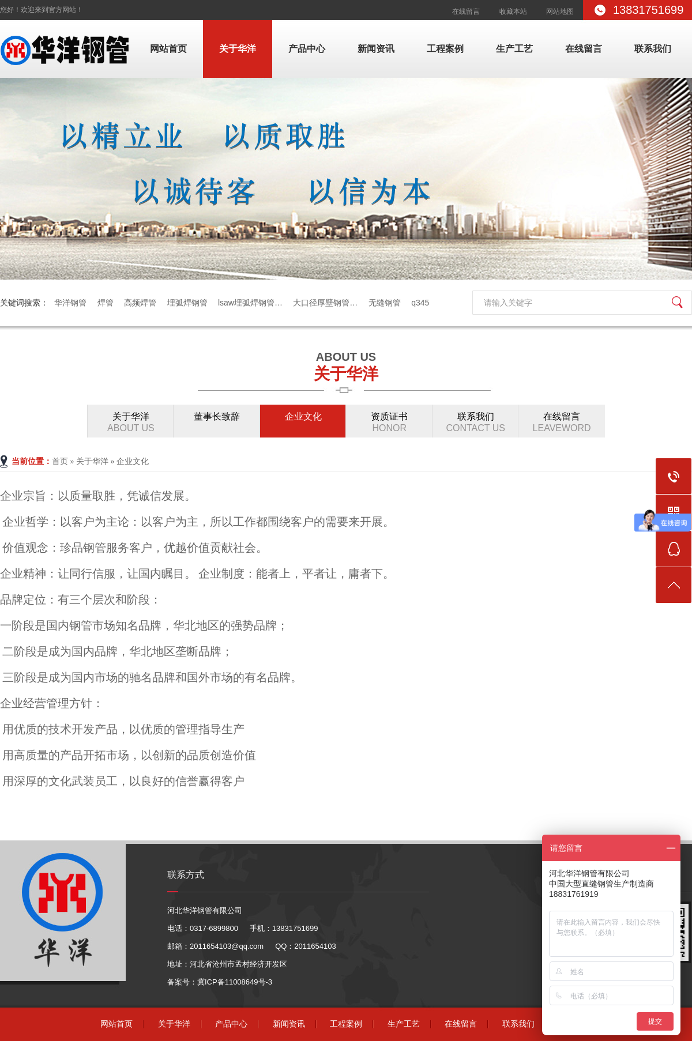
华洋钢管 (70, 302)
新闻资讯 (376, 49)
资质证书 (389, 423)
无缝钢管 (384, 302)
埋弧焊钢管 (187, 302)
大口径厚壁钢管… (325, 302)
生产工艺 (514, 49)
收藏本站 (513, 11)
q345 (420, 302)
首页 (60, 461)
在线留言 (466, 11)
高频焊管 (140, 302)
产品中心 (306, 49)
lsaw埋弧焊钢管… (250, 302)
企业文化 (303, 416)
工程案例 (445, 49)
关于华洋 (237, 49)
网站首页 (168, 49)
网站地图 (560, 11)
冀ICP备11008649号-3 (234, 982)
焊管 (105, 302)
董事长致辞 (217, 416)
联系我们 (652, 49)
